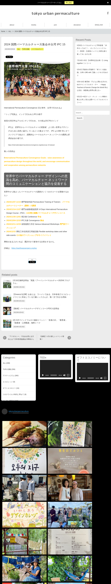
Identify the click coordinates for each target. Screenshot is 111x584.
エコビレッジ (8, 382)
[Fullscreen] (68, 375)
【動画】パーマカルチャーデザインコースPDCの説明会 (36, 309)
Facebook (107, 13)
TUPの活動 (25, 49)
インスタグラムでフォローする (55, 564)
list (32, 260)
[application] (55, 369)
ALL (18, 49)
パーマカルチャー (37, 49)
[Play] (43, 375)
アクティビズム (8, 375)
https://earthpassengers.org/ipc (24, 248)
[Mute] (64, 375)
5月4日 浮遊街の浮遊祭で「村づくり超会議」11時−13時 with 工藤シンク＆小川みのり (92, 72)
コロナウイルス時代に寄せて (13, 394)
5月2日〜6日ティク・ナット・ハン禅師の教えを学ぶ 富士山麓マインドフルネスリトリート (92, 99)
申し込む (69, 2)
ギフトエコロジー (9, 388)
